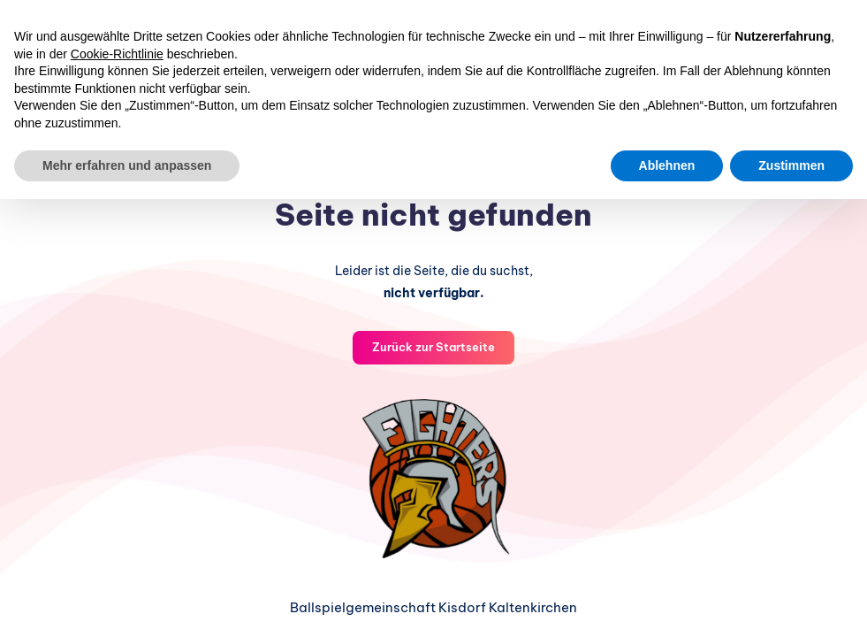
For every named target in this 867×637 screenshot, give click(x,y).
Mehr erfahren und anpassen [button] (126, 165)
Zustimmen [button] (791, 165)
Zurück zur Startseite (433, 347)
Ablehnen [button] (667, 165)
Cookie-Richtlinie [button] (117, 54)
